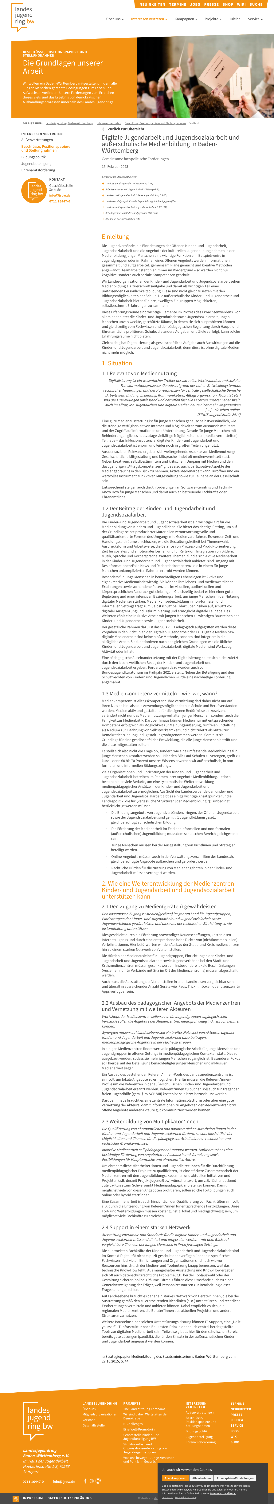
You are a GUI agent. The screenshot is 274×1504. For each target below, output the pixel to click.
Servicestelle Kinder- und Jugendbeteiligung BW (141, 1431)
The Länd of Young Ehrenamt (144, 1403)
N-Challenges (133, 1418)
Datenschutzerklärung (70, 1498)
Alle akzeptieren (175, 1478)
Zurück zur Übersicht (127, 129)
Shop (228, 4)
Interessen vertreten (147, 19)
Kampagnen (184, 19)
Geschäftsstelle (94, 1420)
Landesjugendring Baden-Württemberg (69, 123)
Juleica (234, 19)
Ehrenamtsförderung (40, 171)
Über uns (113, 19)
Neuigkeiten (152, 4)
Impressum (33, 1498)
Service (254, 19)
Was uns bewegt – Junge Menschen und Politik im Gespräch (148, 1454)
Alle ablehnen (201, 1478)
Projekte (211, 19)
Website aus (157, 1498)
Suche (256, 4)
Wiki (241, 4)
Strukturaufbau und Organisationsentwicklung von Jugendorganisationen (145, 1442)
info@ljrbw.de (61, 195)
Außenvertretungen (38, 140)
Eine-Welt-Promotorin (139, 1424)
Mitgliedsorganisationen (100, 1409)
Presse (211, 4)
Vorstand (89, 1414)
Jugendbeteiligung (38, 164)
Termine (177, 4)
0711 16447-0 (61, 201)
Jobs (195, 4)
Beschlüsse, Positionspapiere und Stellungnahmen (155, 123)
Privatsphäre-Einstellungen (235, 1478)
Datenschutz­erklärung (223, 1493)
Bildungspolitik (35, 157)
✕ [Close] (265, 1466)
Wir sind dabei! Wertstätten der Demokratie (145, 1411)
